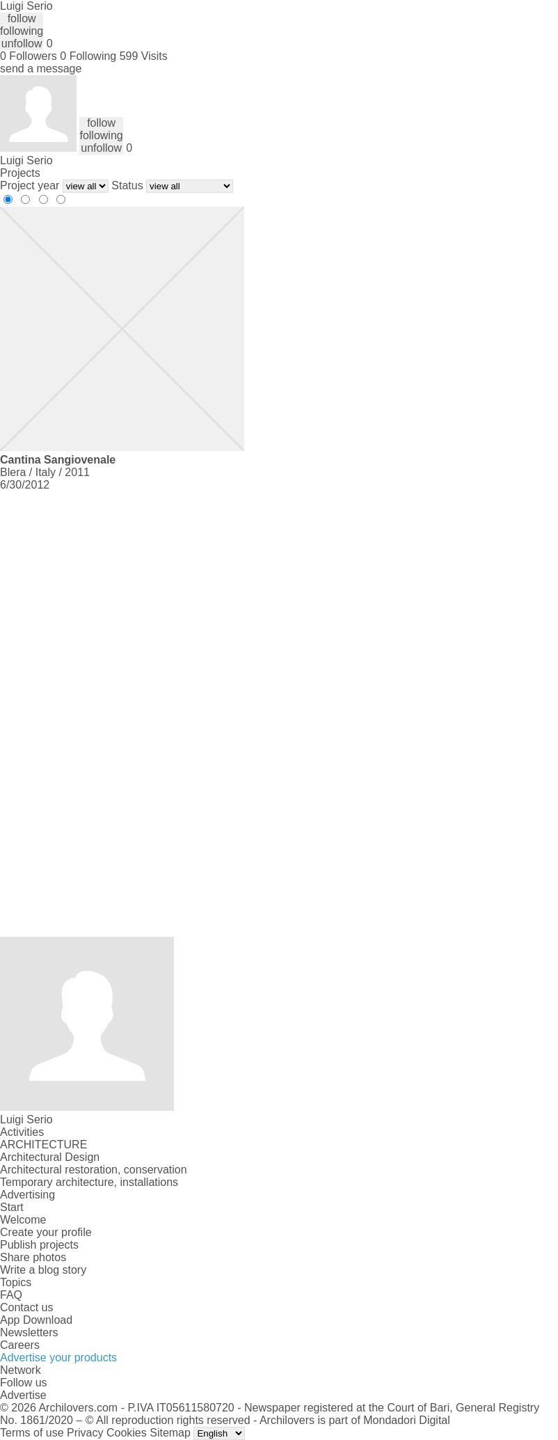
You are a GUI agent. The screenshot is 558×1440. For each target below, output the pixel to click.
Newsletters (29, 1332)
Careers (20, 1345)
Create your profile (46, 1232)
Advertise (23, 1395)
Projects (20, 173)
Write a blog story (43, 1270)
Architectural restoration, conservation (93, 1170)
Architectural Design (49, 1157)
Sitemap (170, 1433)
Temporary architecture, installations (89, 1182)
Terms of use (32, 1433)
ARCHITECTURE (43, 1144)
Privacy (85, 1433)
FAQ (11, 1295)
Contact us (26, 1307)
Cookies (126, 1433)
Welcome (23, 1220)
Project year (29, 185)
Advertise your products (58, 1357)
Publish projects (39, 1245)
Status (127, 185)
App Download (36, 1320)
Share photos (33, 1257)
